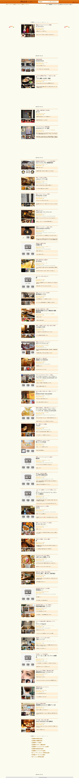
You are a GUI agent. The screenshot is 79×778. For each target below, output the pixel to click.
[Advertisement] (39, 12)
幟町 (42, 213)
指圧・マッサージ (46, 723)
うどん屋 (46, 164)
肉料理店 (44, 361)
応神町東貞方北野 (43, 591)
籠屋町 (42, 113)
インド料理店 (47, 412)
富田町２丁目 (43, 625)
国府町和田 (42, 412)
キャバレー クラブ (51, 625)
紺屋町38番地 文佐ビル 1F (45, 80)
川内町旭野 (42, 395)
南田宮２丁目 (43, 345)
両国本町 (42, 230)
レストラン (44, 213)
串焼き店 (45, 608)
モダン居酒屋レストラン (47, 246)
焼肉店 (44, 113)
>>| (47, 22)
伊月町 (42, 62)
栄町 (42, 197)
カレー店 (45, 230)
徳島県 (37, 28)
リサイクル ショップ (46, 706)
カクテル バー (45, 197)
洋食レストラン (45, 509)
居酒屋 (44, 279)
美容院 (46, 690)
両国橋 (42, 328)
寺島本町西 (42, 427)
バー (44, 28)
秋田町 (42, 28)
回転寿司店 (44, 476)
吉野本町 (42, 379)
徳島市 (39, 28)
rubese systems (39, 777)
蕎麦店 (50, 80)
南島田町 (42, 723)
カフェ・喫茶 (45, 62)
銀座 (42, 361)
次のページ (44, 22)
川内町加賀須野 (43, 460)
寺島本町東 (42, 164)
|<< (36, 22)
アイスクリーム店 (46, 495)
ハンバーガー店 (47, 395)
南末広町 (42, 495)
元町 (42, 706)
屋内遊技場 (47, 345)
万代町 (42, 443)
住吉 (42, 476)
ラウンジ (46, 625)
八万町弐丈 (42, 690)
